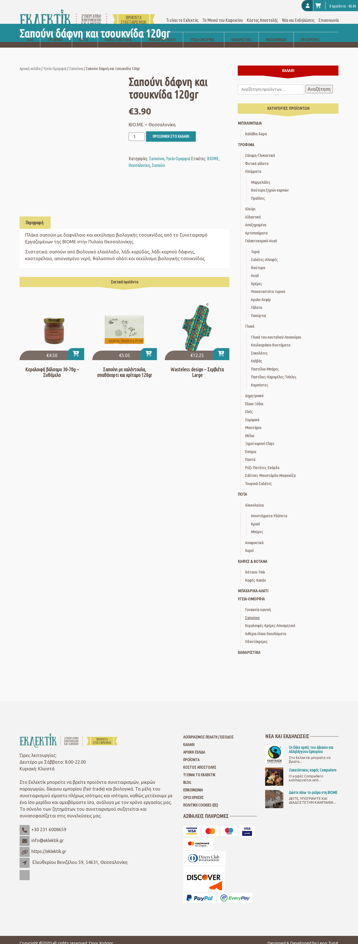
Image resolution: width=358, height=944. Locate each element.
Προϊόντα (191, 753)
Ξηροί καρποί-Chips (259, 437)
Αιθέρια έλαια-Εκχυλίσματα (265, 626)
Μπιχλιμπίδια (276, 33)
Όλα (30, 33)
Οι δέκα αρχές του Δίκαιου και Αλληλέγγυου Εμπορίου (311, 742)
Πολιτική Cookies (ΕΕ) (200, 798)
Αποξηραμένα (255, 218)
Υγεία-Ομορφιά (202, 33)
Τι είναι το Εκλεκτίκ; (182, 13)
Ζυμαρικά (252, 413)
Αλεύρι (250, 202)
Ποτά (83, 33)
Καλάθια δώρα (256, 127)
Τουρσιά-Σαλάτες (258, 476)
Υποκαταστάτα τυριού (268, 285)
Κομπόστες (259, 378)
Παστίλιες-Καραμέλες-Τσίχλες (273, 370)
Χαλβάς (256, 354)
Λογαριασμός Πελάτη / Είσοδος (208, 730)
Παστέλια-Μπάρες (265, 362)
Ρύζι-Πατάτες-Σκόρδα (262, 460)
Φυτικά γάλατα (256, 156)
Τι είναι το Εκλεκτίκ (199, 768)
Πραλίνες (258, 191)
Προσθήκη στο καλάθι (171, 129)
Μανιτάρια (253, 421)
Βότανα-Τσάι (255, 565)
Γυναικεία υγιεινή (258, 603)
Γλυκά (249, 319)
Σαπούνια (76, 61)
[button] (148, 348)
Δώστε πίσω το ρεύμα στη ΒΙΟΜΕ (313, 786)
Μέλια (249, 428)
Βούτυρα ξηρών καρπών (270, 183)
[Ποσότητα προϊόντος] (137, 130)
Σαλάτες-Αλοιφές (264, 253)
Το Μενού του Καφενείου (222, 13)
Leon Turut (327, 936)
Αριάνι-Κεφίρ (261, 292)
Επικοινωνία (329, 13)
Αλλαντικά (253, 210)
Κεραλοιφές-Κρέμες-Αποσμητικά (270, 619)
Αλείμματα (253, 164)
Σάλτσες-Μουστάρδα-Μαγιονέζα (270, 469)
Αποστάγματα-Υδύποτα (269, 509)
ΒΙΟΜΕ (213, 151)
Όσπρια (250, 444)
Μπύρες (257, 525)
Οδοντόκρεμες (256, 635)
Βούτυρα (258, 260)
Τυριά (255, 245)
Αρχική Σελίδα (194, 745)
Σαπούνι (158, 158)
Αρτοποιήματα (256, 226)
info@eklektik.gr (47, 833)
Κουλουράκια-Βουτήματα (270, 338)
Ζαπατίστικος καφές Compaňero (312, 763)
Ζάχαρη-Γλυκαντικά (260, 148)
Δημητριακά (254, 389)
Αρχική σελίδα (30, 61)
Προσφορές (310, 33)
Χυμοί (249, 544)
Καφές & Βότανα (118, 33)
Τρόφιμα (54, 33)
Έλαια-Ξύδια (254, 397)
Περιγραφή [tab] (34, 215)
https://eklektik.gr (48, 844)
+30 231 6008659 (48, 823)
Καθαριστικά (241, 33)
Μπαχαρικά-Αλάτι (162, 33)
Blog (187, 776)
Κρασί (255, 517)
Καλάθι (188, 738)
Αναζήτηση (319, 82)
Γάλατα (256, 301)
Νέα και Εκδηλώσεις (298, 13)
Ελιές (249, 405)
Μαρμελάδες (260, 175)
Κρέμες (256, 276)
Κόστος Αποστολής (262, 13)
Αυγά (255, 269)
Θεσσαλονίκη (139, 158)
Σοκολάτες (259, 346)
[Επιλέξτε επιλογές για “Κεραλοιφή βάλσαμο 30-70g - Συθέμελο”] (76, 348)
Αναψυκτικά (254, 535)
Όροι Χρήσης (193, 791)
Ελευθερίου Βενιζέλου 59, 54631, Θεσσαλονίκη (80, 855)
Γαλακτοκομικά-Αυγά (261, 234)
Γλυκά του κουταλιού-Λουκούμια (276, 330)
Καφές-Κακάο (255, 573)
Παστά (250, 453)
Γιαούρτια (258, 308)
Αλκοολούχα (254, 498)
